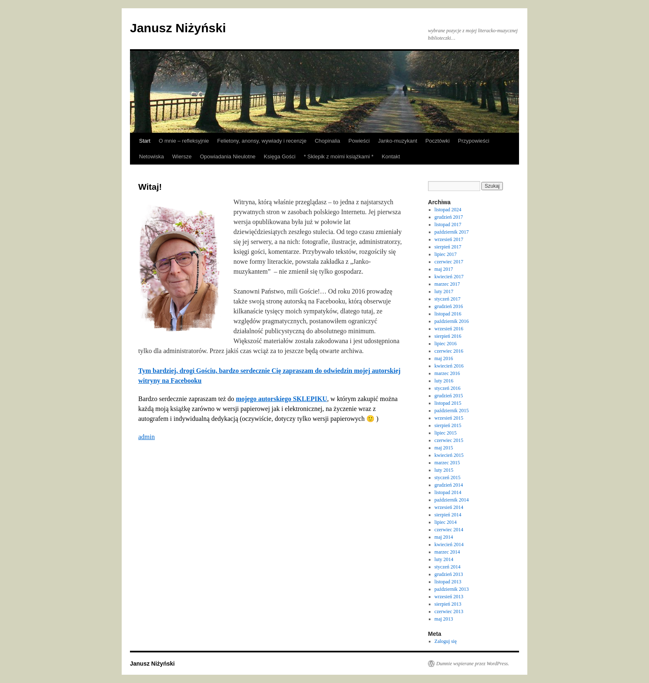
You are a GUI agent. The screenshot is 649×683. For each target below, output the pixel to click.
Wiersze (182, 156)
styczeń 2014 (448, 567)
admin (146, 436)
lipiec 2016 (446, 343)
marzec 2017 (447, 284)
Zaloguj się (446, 641)
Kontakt (391, 156)
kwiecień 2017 (449, 276)
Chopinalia (327, 141)
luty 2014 (444, 559)
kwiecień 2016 (449, 366)
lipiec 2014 (446, 522)
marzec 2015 (447, 463)
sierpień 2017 (448, 247)
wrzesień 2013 (449, 596)
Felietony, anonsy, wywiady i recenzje (262, 141)
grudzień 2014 (449, 485)
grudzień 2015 (449, 396)
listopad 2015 (448, 403)
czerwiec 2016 (449, 351)
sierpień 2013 (448, 604)
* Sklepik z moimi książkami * (338, 156)
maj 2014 (444, 537)
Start (144, 141)
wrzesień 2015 (449, 418)
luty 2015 (444, 470)
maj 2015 (444, 448)
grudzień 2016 (449, 306)
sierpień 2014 (448, 515)
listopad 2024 (448, 210)
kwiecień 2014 (449, 544)
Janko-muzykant (397, 141)
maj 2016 (444, 358)
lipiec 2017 (446, 254)
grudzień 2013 (449, 574)
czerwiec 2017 (449, 262)
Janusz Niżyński (178, 28)
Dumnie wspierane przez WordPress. (472, 663)
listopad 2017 (448, 224)
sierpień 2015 (448, 425)
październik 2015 (452, 410)
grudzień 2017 (449, 217)
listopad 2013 (448, 582)
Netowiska (151, 156)
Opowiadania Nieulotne (227, 156)
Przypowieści (473, 141)
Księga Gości (280, 156)
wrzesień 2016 (449, 329)
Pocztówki (437, 141)
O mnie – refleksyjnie (184, 141)
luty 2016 (444, 381)
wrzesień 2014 (449, 507)
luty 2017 (444, 291)
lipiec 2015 (446, 433)
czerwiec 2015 (449, 440)
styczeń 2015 (448, 477)
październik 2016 (452, 321)
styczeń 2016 (448, 388)
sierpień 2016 (448, 336)
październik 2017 (452, 232)
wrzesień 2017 (449, 239)
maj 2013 (444, 619)
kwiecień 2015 (449, 455)
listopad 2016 (448, 314)
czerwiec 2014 (449, 530)
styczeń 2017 (448, 299)
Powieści (359, 141)
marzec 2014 (447, 552)
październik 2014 (452, 500)
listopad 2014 (448, 492)
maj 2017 (444, 269)
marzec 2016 (447, 373)
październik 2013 (452, 589)
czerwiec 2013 (449, 611)
